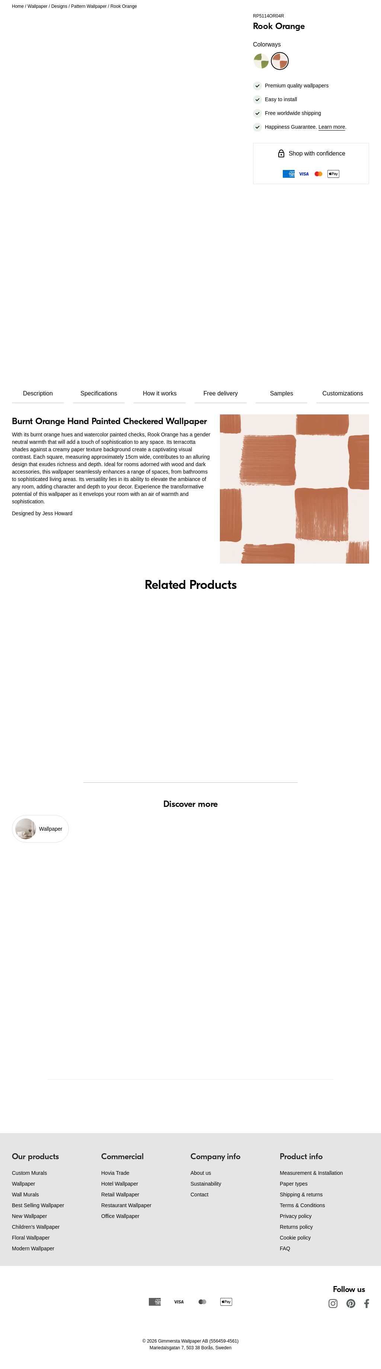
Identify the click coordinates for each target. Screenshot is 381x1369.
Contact (199, 1195)
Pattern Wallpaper (89, 6)
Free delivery (221, 393)
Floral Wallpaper (30, 1238)
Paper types (294, 1184)
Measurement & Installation (311, 1173)
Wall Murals (25, 1195)
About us (200, 1173)
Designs (59, 6)
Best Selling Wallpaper (38, 1205)
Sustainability (205, 1184)
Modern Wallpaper (33, 1248)
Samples (281, 393)
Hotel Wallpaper (119, 1184)
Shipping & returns (301, 1195)
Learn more (331, 127)
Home (18, 6)
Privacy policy (296, 1216)
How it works (160, 393)
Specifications (98, 393)
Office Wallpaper (120, 1216)
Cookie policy (295, 1238)
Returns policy (296, 1227)
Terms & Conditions (302, 1205)
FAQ (285, 1248)
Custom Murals (29, 1173)
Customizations (343, 393)
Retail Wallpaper (120, 1195)
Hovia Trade (115, 1173)
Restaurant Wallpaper (126, 1205)
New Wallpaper (29, 1216)
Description (38, 393)
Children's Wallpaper (36, 1227)
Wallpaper (38, 6)
